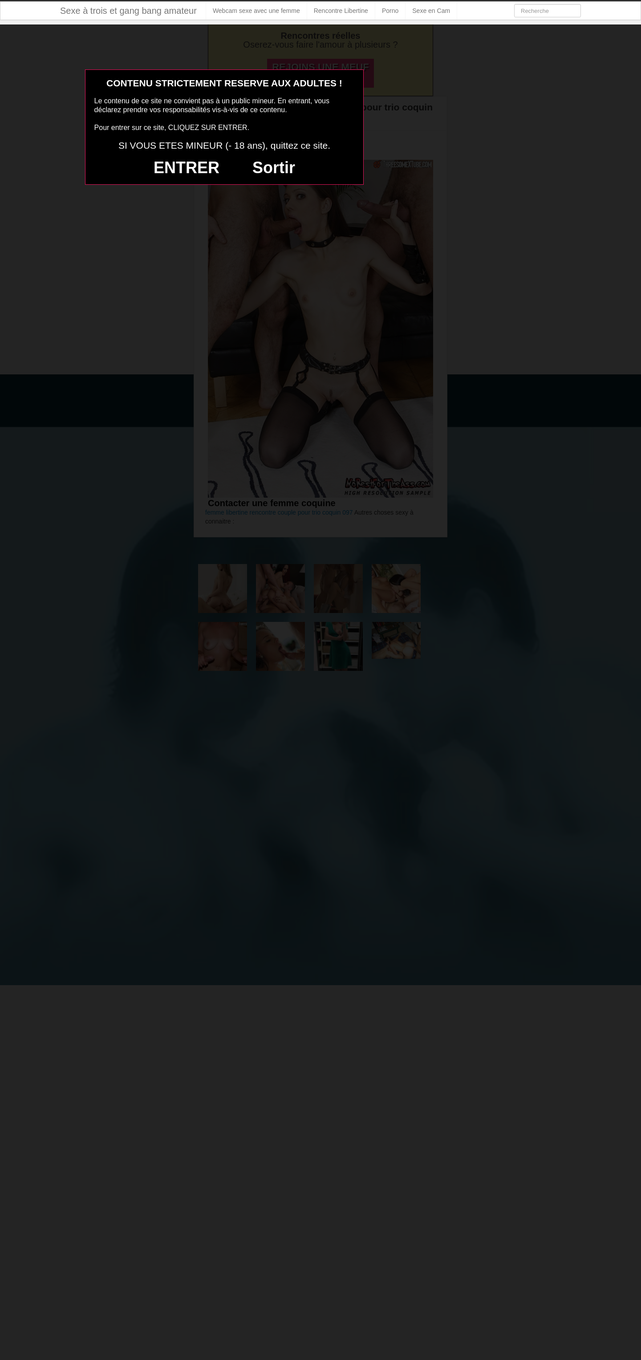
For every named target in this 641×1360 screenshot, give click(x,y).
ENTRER (186, 167)
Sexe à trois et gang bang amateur (128, 11)
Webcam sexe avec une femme (256, 10)
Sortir (273, 167)
